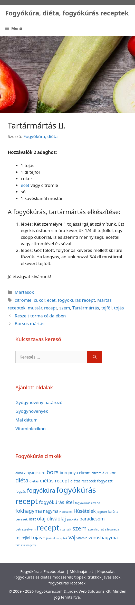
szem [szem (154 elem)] (79, 528)
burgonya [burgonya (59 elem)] (69, 472)
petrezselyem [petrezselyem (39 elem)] (25, 529)
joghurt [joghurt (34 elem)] (102, 512)
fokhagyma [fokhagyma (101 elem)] (28, 510)
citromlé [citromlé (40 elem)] (98, 473)
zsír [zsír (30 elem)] (17, 545)
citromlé (23, 300)
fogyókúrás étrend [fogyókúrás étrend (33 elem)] (87, 503)
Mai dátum (26, 420)
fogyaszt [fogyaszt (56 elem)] (104, 480)
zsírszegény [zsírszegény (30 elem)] (28, 545)
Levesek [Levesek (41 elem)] (21, 519)
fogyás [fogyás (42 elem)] (20, 491)
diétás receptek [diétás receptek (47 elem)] (83, 481)
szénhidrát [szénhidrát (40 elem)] (96, 529)
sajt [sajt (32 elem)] (68, 529)
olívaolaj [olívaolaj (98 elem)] (56, 518)
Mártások (24, 292)
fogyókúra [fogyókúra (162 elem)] (41, 490)
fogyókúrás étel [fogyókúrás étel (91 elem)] (56, 502)
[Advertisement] (67, 75)
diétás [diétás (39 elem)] (34, 481)
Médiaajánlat (81, 571)
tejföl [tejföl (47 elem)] (26, 537)
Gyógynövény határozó (39, 402)
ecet (25, 185)
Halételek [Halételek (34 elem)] (66, 512)
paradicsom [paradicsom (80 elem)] (92, 519)
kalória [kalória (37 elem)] (113, 511)
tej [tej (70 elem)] (18, 537)
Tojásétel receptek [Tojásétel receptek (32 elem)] (55, 538)
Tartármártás (85, 308)
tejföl (106, 308)
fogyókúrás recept (76, 300)
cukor (39, 300)
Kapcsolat (106, 571)
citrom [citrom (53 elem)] (85, 472)
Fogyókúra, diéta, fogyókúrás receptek (67, 12)
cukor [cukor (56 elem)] (110, 472)
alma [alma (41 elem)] (19, 473)
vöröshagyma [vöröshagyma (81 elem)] (103, 537)
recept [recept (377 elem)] (48, 527)
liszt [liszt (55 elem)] (32, 518)
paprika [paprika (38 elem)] (72, 519)
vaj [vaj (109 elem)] (72, 537)
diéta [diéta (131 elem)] (21, 480)
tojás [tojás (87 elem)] (36, 537)
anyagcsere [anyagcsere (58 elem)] (34, 472)
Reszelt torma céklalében (40, 316)
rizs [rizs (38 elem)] (62, 529)
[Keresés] (94, 357)
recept (50, 308)
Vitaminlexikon (30, 429)
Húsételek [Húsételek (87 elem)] (85, 511)
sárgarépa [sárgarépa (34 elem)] (112, 529)
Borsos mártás (29, 323)
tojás (119, 308)
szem (64, 308)
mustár (35, 308)
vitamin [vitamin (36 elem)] (81, 538)
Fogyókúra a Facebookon (42, 571)
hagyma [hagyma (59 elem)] (50, 511)
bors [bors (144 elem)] (52, 472)
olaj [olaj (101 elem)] (41, 518)
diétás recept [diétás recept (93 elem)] (54, 480)
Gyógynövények (31, 411)
